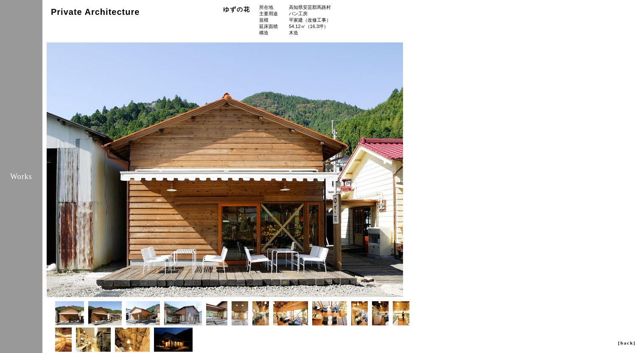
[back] (627, 342)
